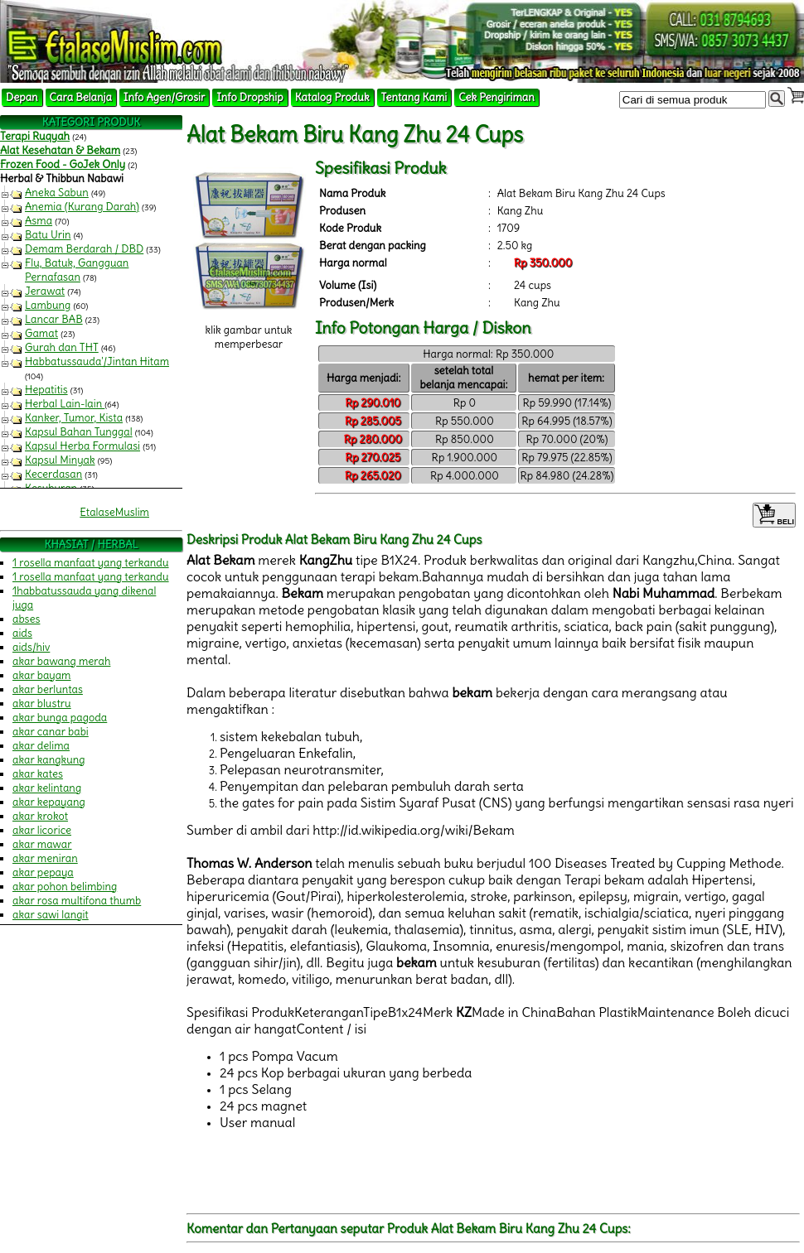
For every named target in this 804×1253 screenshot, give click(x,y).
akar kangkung (48, 760)
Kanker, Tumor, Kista (74, 418)
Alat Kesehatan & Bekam (60, 150)
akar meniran (45, 858)
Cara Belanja (81, 97)
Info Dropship (249, 97)
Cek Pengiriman (496, 97)
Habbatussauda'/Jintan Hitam (97, 361)
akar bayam (41, 675)
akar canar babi (50, 732)
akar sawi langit (50, 915)
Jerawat (45, 291)
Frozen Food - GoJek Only (62, 164)
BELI (774, 515)
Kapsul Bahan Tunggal (79, 432)
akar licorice (41, 830)
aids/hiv (31, 647)
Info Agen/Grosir (164, 97)
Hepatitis (46, 390)
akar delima (41, 746)
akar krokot (40, 816)
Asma (38, 221)
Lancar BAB (54, 319)
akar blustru (41, 703)
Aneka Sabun (57, 193)
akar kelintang (46, 788)
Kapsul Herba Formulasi (82, 446)
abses (26, 619)
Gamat (41, 333)
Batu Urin (48, 235)
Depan (22, 97)
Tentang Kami (414, 97)
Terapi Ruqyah (35, 136)
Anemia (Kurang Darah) (82, 207)
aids (22, 633)
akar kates (37, 774)
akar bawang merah (61, 661)
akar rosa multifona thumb (76, 901)
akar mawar (42, 844)
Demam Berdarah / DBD (84, 249)
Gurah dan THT (62, 347)
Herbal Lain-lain (64, 404)
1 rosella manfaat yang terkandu (90, 563)
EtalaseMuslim (114, 512)
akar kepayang (48, 802)
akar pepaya (43, 872)
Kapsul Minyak (60, 460)
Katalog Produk (332, 97)
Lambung (47, 305)
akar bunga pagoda (59, 718)
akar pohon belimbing (64, 887)
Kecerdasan (53, 474)
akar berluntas (47, 689)
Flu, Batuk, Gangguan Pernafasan (76, 270)
